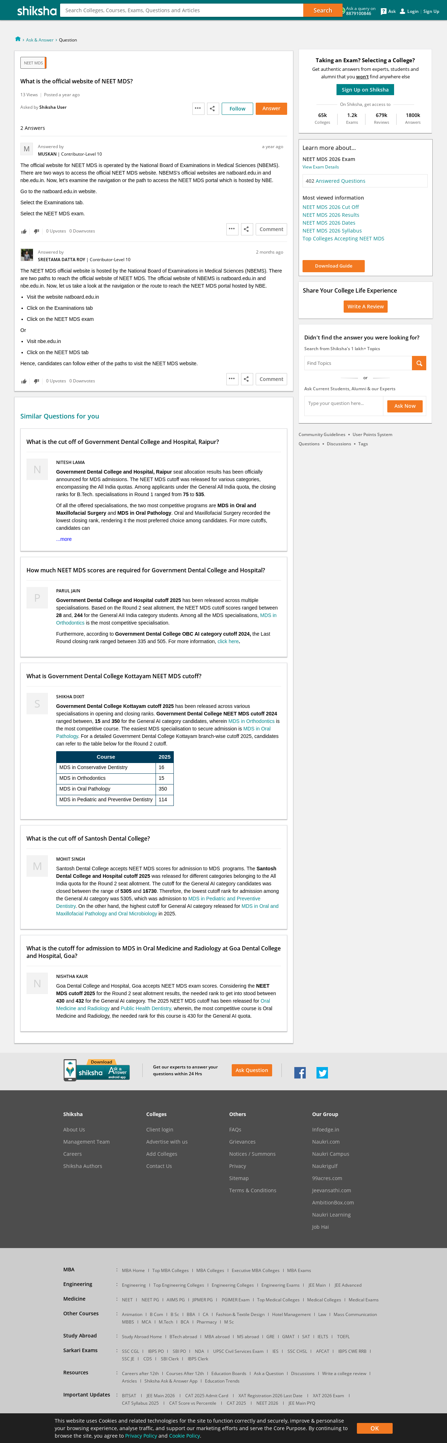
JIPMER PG (202, 1300)
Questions (309, 444)
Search (323, 10)
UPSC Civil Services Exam (238, 1351)
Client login (159, 1129)
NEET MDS (33, 62)
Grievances (242, 1141)
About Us (74, 1129)
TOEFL (343, 1337)
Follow (237, 108)
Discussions (339, 444)
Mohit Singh (71, 859)
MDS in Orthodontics (252, 721)
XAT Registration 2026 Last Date (271, 1396)
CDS (147, 1359)
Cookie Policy (184, 1435)
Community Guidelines (322, 434)
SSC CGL (130, 1351)
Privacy (237, 1166)
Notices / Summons (252, 1153)
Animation (132, 1314)
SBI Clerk (170, 1359)
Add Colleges (161, 1153)
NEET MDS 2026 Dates (329, 222)
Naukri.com (326, 1141)
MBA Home (133, 1270)
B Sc (175, 1314)
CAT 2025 (236, 1403)
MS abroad (248, 1337)
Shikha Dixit (70, 697)
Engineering (97, 18)
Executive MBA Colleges (256, 1270)
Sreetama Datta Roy (62, 259)
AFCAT (322, 1351)
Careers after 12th (140, 1373)
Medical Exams (364, 1300)
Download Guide (333, 266)
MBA (65, 18)
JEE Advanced (348, 1285)
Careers (72, 1153)
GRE (270, 1337)
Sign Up (431, 11)
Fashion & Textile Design (240, 1314)
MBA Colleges (210, 1270)
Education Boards (228, 1373)
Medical (134, 18)
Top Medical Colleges (278, 1300)
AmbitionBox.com (333, 1202)
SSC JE (128, 1359)
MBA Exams (299, 1270)
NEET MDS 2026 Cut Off (331, 207)
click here (228, 641)
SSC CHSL (297, 1351)
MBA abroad (217, 1337)
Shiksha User (53, 107)
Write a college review (344, 1373)
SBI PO (179, 1351)
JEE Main (317, 1285)
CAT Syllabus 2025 (140, 1403)
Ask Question (252, 1070)
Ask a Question (269, 1373)
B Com (156, 1314)
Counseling (268, 18)
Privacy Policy (141, 1435)
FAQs (235, 1129)
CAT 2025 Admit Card (206, 1396)
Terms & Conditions (252, 1190)
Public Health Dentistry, (147, 1008)
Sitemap (239, 1178)
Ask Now (405, 405)
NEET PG (150, 1300)
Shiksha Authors (82, 1166)
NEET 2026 (267, 1403)
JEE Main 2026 (161, 1396)
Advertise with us (167, 1141)
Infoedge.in (325, 1129)
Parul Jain (68, 591)
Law (322, 1314)
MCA (146, 1322)
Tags (363, 444)
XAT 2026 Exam (328, 1396)
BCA (185, 1322)
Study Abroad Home (142, 1337)
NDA (199, 1351)
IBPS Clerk (198, 1359)
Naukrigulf (325, 1166)
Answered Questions (335, 180)
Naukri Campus (330, 1153)
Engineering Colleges (233, 1285)
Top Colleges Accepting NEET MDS (343, 238)
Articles (129, 1381)
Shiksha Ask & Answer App (170, 1381)
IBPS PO (156, 1351)
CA (205, 1314)
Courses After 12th (185, 1373)
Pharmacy (207, 1322)
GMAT (288, 1337)
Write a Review (366, 306)
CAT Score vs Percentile (192, 1403)
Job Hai (320, 1226)
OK (374, 1428)
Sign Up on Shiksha (365, 89)
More (188, 18)
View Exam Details (321, 167)
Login (413, 11)
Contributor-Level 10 (81, 154)
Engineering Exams (280, 1285)
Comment (272, 229)
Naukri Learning (331, 1214)
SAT (306, 1337)
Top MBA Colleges (170, 1270)
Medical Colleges (324, 1300)
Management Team (86, 1141)
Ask (392, 11)
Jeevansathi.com (331, 1190)
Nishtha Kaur (72, 976)
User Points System (372, 434)
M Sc (229, 1322)
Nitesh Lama (71, 462)
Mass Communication (355, 1314)
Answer (271, 108)
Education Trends (222, 1381)
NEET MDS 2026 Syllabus (332, 230)
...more (64, 539)
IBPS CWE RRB (352, 1351)
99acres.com (327, 1178)
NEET (127, 1300)
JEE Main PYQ (302, 1403)
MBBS (128, 1322)
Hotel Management (291, 1314)
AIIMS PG (176, 1300)
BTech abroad (183, 1337)
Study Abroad (223, 18)
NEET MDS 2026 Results (331, 214)
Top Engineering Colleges (178, 1285)
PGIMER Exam (236, 1300)
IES (275, 1351)
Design (163, 18)
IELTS (323, 1337)
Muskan (48, 154)
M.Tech (166, 1322)
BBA (191, 1314)
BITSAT (129, 1396)
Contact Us (159, 1166)
